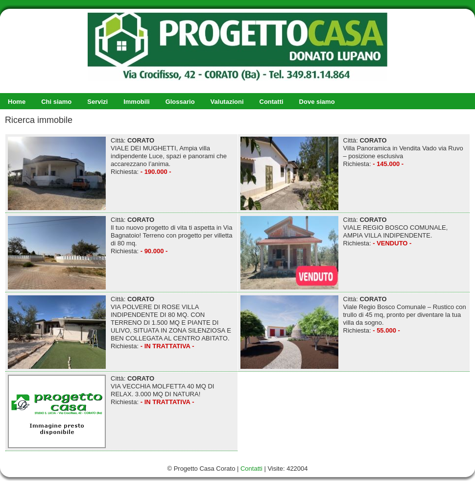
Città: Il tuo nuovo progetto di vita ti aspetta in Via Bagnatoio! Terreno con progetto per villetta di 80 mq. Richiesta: (120, 252)
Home (16, 101)
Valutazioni (227, 101)
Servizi (97, 101)
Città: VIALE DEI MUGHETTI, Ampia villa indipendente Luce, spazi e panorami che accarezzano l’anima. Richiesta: (117, 173)
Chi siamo (56, 101)
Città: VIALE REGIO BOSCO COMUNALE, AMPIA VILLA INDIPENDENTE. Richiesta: (344, 252)
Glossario (180, 101)
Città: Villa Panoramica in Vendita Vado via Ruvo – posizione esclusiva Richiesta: (351, 173)
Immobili (136, 101)
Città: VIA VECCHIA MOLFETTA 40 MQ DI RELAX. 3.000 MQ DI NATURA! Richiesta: (111, 411)
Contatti (272, 101)
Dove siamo (317, 101)
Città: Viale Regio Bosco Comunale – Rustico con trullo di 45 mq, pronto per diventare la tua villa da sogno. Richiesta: (353, 332)
